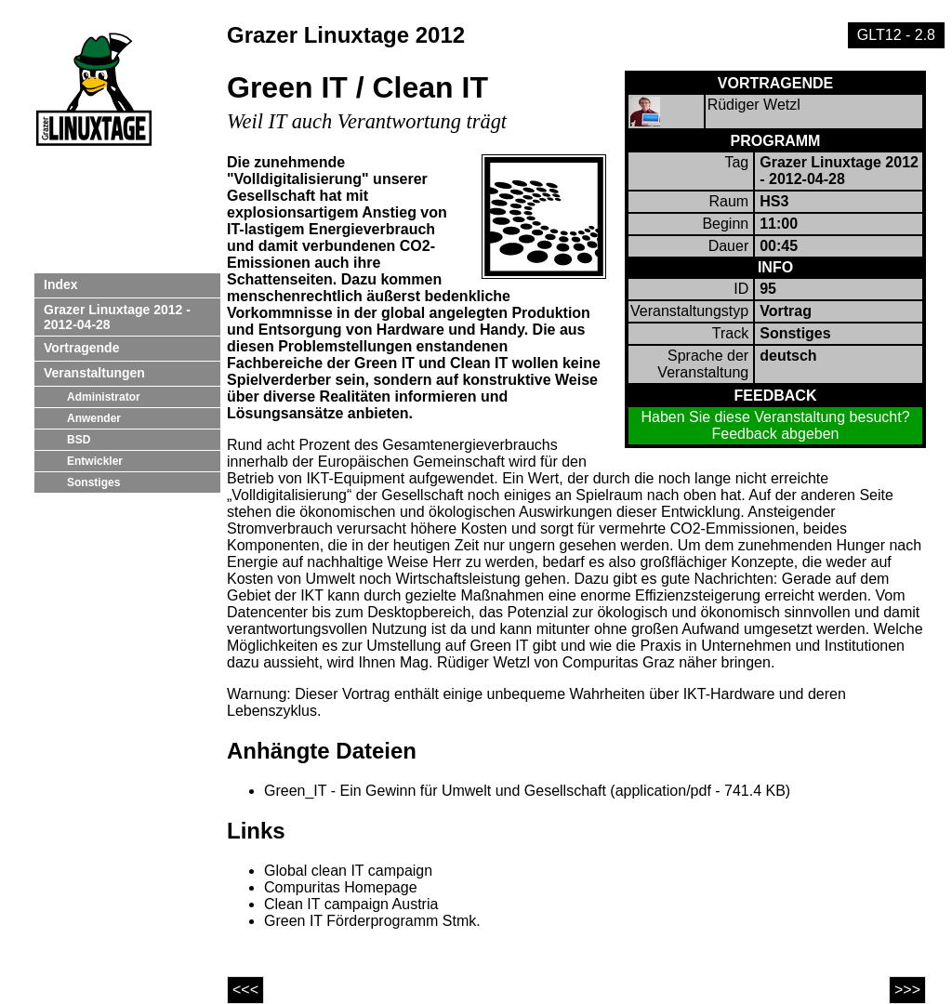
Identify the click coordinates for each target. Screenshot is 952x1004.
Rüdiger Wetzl (753, 104)
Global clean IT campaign (348, 870)
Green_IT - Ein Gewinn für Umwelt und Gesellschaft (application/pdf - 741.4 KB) (527, 791)
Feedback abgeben (776, 434)
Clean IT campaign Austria (351, 904)
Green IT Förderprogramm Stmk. (372, 921)
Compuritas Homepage (340, 887)
